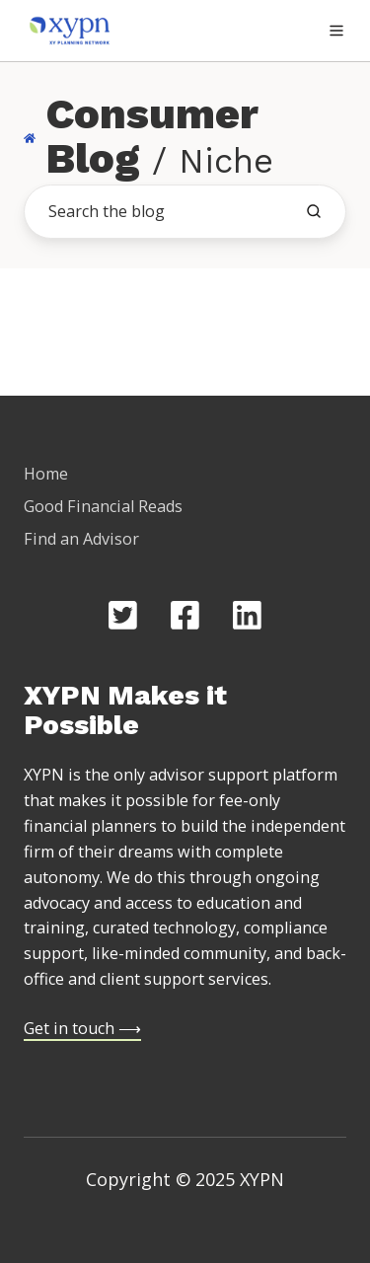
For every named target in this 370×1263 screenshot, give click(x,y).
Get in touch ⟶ (82, 1028)
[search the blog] (314, 211)
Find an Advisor (81, 539)
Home (46, 473)
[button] (336, 30)
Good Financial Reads (103, 506)
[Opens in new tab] (123, 615)
